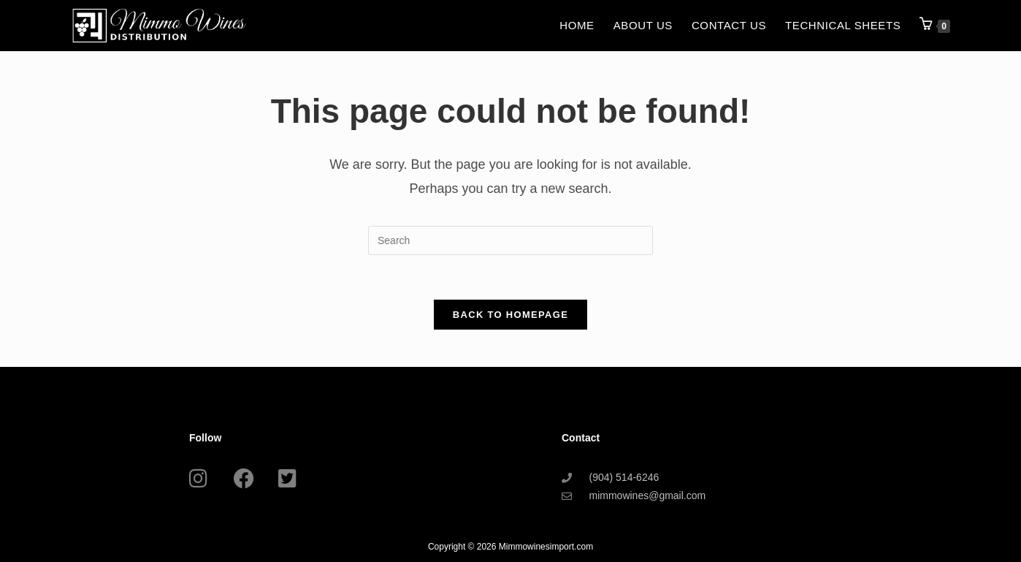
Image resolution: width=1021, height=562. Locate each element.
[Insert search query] (510, 240)
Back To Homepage (510, 314)
